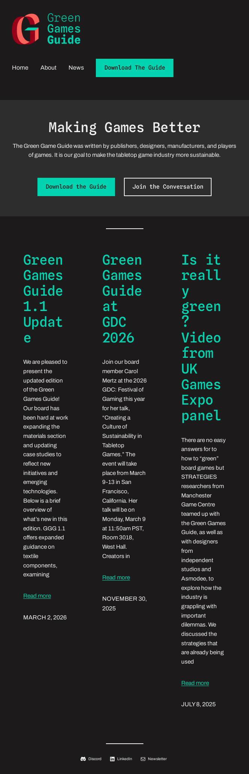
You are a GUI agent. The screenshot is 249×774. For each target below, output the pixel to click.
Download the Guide (76, 186)
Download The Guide (134, 67)
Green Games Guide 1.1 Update (43, 299)
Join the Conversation (168, 186)
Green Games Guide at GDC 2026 (122, 299)
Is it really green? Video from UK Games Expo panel (201, 338)
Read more (37, 595)
